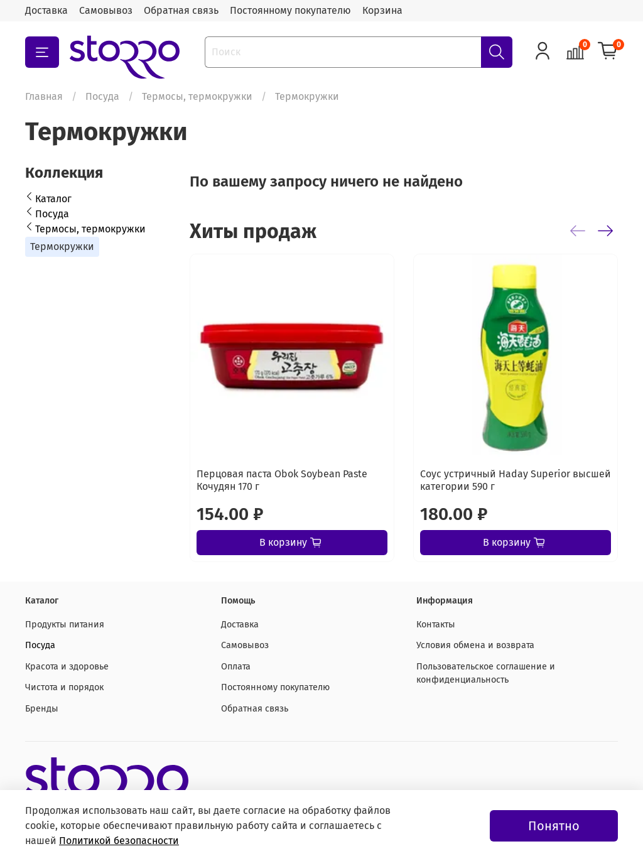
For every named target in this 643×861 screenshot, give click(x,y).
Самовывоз (105, 10)
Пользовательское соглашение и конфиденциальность (485, 673)
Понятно (554, 825)
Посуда (102, 96)
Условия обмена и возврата (475, 645)
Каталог (53, 199)
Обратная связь (181, 10)
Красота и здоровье (67, 666)
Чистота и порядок (64, 687)
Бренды (41, 708)
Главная (44, 96)
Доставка (46, 10)
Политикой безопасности (119, 841)
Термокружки (62, 246)
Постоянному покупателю (290, 10)
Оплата (236, 666)
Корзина (382, 10)
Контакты (435, 624)
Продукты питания (64, 624)
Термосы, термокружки (197, 96)
